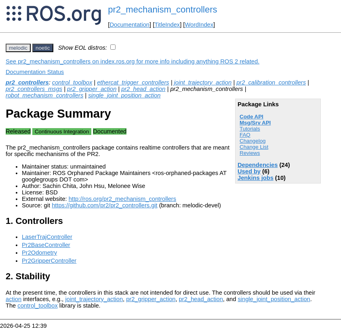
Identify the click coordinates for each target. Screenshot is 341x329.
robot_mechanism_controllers (44, 95)
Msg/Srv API (255, 123)
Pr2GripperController (49, 260)
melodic (18, 48)
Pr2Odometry (39, 252)
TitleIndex (167, 24)
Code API (251, 117)
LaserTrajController (47, 237)
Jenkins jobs (256, 178)
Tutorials (250, 129)
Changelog (252, 141)
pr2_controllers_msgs (34, 89)
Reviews (250, 153)
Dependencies (258, 165)
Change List (254, 147)
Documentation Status (35, 72)
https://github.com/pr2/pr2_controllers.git (105, 205)
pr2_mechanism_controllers (162, 9)
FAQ (245, 135)
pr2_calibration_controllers (271, 82)
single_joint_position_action (124, 95)
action (13, 299)
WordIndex (199, 24)
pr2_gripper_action (91, 89)
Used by (249, 171)
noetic (43, 48)
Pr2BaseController (46, 245)
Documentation (129, 24)
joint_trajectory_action (203, 82)
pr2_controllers (27, 82)
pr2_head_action (143, 89)
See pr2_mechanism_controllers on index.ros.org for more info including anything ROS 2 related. (132, 61)
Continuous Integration (62, 132)
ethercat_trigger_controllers (133, 82)
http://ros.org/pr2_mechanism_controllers (122, 199)
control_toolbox (72, 82)
